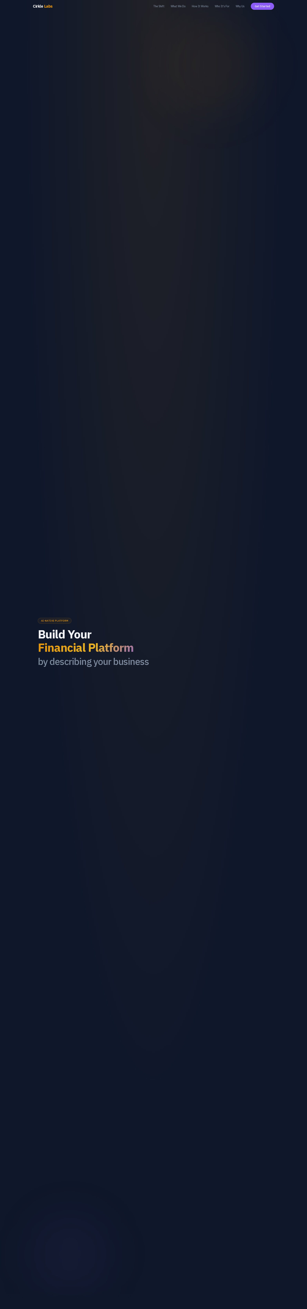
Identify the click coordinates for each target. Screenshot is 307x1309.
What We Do (178, 6)
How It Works (200, 6)
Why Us (240, 6)
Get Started (262, 6)
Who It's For (222, 6)
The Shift (158, 6)
